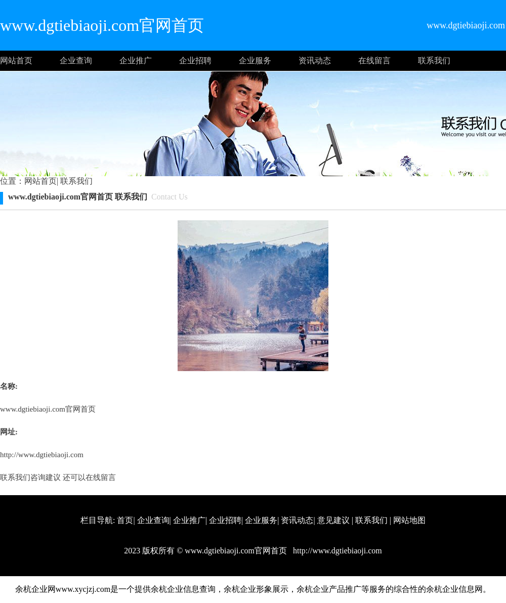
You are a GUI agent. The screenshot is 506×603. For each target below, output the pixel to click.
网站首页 (16, 60)
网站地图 (409, 520)
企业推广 (135, 60)
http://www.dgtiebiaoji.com (41, 455)
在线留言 (374, 60)
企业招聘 (195, 60)
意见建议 (333, 520)
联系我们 (434, 60)
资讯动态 (315, 60)
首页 (125, 520)
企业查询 (76, 60)
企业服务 (255, 60)
